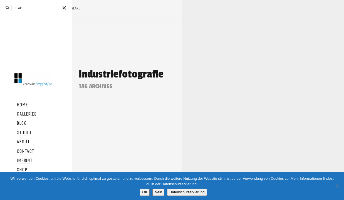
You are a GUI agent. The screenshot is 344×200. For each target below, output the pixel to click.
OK (144, 192)
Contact (17, 151)
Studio (15, 133)
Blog (13, 123)
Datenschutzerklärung (186, 192)
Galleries (18, 114)
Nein (158, 192)
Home (13, 105)
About (14, 142)
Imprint (16, 160)
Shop (13, 170)
